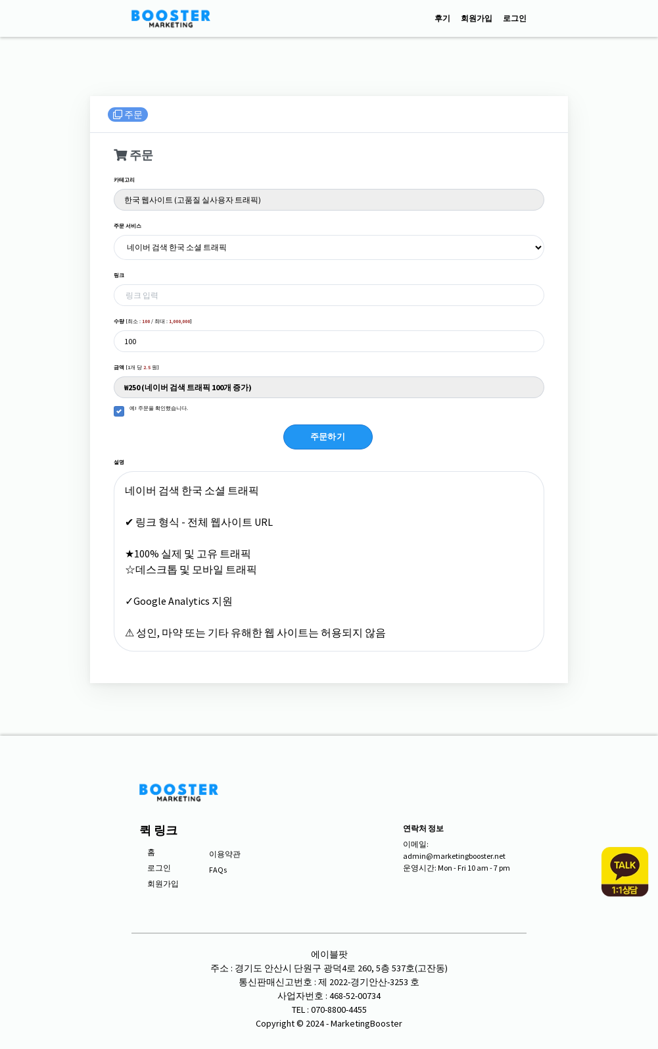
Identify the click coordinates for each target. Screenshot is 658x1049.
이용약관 (225, 854)
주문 (128, 114)
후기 (442, 18)
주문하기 (328, 436)
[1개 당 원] (136, 367)
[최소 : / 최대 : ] (153, 321)
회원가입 (476, 18)
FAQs (218, 870)
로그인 (515, 18)
